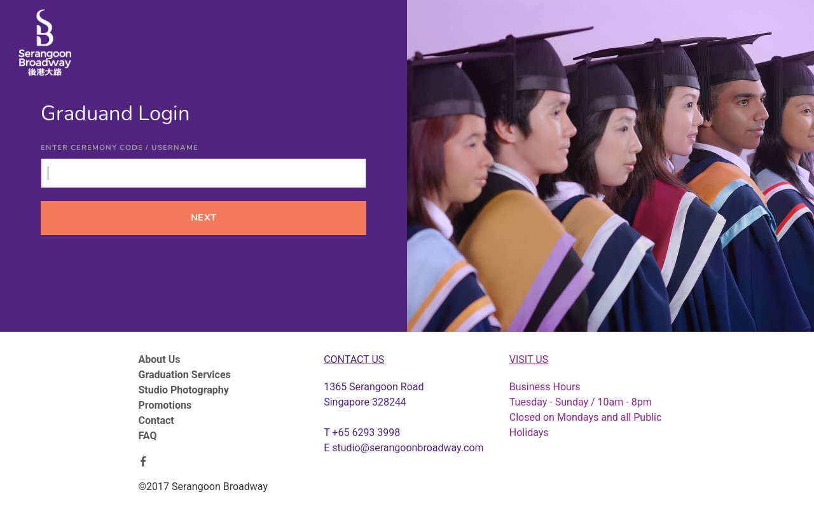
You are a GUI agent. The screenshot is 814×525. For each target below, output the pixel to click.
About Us (160, 359)
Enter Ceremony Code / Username (119, 147)
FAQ (148, 436)
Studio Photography (184, 390)
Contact (156, 420)
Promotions (165, 405)
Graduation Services (185, 375)
